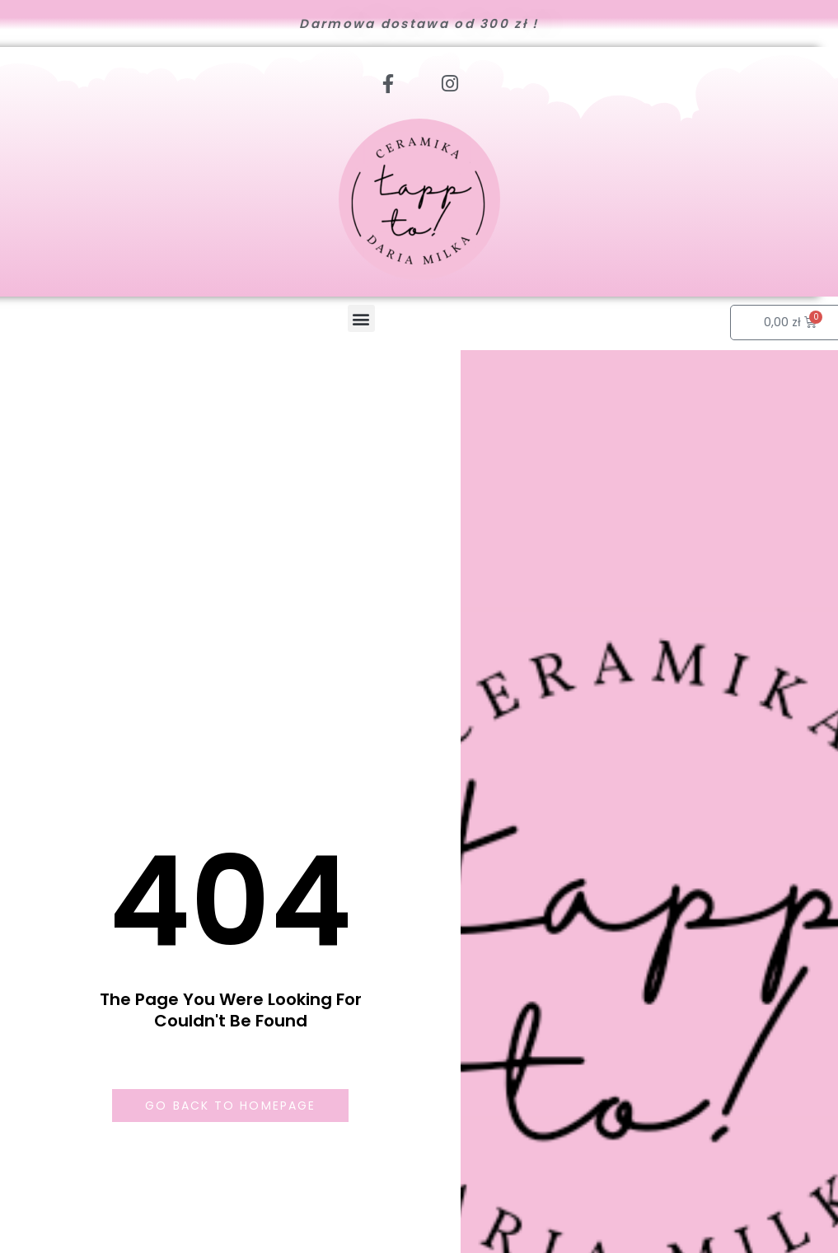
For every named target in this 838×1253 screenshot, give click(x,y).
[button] (361, 318)
